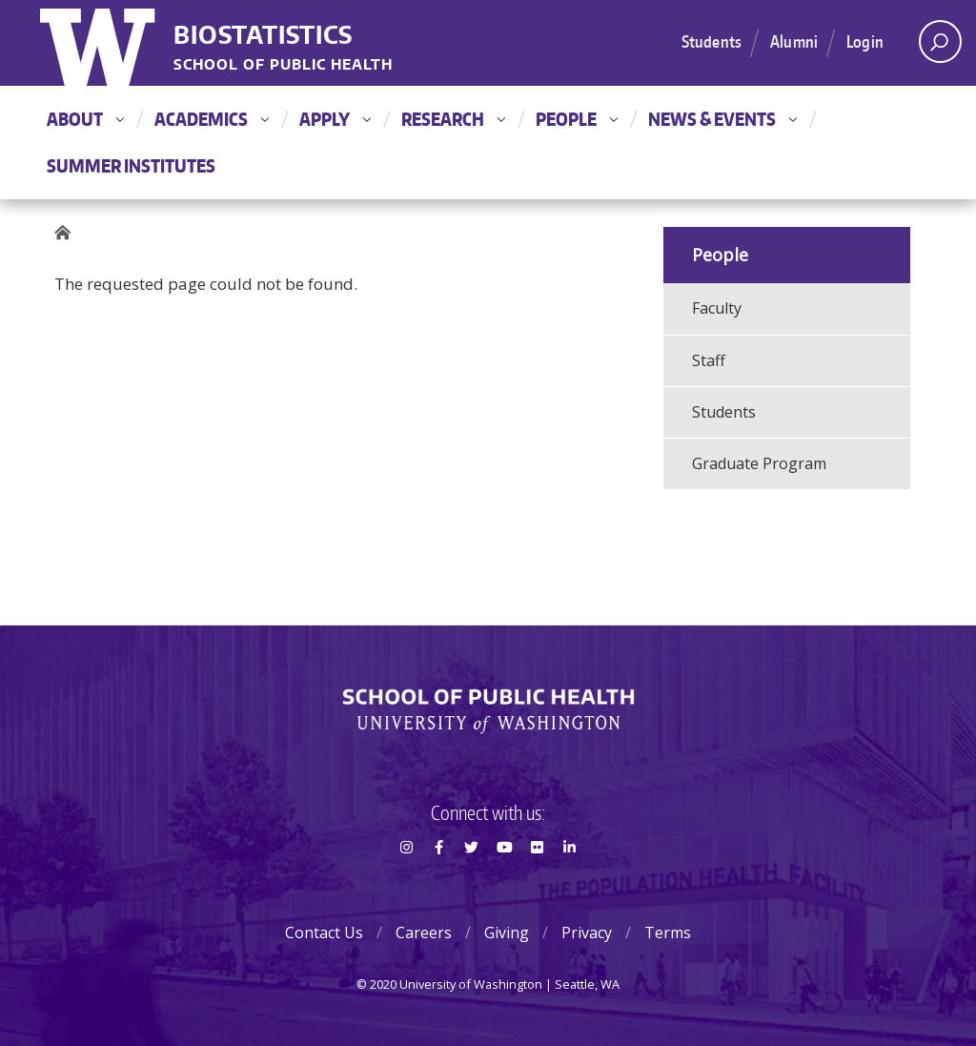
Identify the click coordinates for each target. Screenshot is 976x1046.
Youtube (504, 881)
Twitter (472, 881)
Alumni (794, 41)
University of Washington (99, 43)
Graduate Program (759, 463)
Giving (506, 932)
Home (68, 233)
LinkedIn (570, 881)
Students (711, 41)
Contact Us (324, 932)
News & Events (722, 119)
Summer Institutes (131, 165)
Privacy (586, 932)
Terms (667, 932)
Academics (211, 119)
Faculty (717, 307)
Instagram (406, 881)
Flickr (536, 881)
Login (865, 41)
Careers (424, 932)
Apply (335, 119)
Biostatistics (263, 36)
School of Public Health (283, 65)
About (85, 119)
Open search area (933, 47)
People (577, 119)
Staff (708, 360)
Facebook (438, 881)
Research (453, 119)
